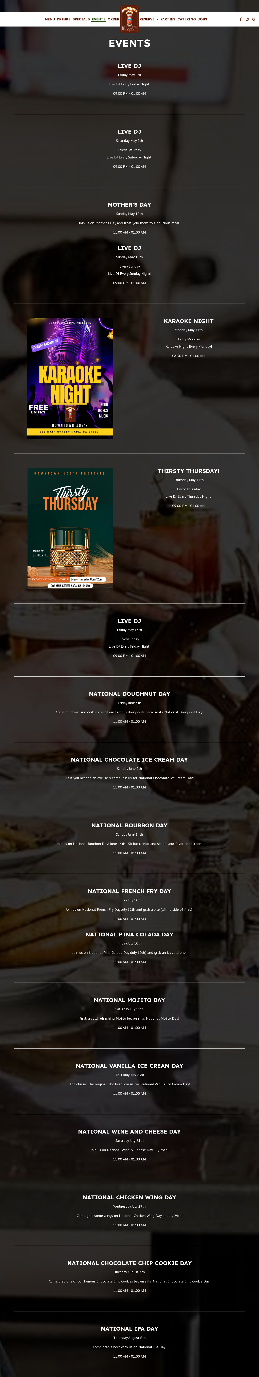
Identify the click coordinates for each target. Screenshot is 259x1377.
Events (99, 19)
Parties (167, 19)
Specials (81, 19)
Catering (186, 19)
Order (113, 19)
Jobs (202, 19)
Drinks (64, 19)
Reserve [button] (149, 19)
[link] (129, 19)
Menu (50, 19)
